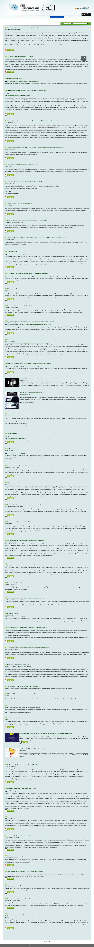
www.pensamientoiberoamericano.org (16, 791)
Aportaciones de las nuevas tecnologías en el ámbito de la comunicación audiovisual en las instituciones (29, 856)
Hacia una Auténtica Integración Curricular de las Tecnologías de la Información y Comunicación (28, 835)
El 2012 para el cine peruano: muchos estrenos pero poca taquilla (21, 693)
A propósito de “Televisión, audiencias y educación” (30, 392)
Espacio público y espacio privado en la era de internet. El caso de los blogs (23, 164)
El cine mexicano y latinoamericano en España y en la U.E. (19, 305)
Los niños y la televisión (12, 433)
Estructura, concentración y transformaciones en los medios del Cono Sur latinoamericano (26, 27)
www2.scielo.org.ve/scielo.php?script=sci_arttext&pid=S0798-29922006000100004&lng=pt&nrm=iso (29, 324)
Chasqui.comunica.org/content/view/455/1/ (17, 438)
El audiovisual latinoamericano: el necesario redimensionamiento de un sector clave (25, 181)
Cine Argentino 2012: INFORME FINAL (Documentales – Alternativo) (22, 686)
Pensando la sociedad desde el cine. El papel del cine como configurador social (24, 564)
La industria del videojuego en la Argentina (16, 718)
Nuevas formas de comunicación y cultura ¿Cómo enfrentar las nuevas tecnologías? (25, 871)
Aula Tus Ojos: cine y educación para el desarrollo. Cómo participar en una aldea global (26, 540)
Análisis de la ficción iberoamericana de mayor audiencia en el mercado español (24, 504)
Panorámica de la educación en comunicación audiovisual (19, 203)
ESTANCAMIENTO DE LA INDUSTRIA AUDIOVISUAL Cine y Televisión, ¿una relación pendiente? (29, 414)
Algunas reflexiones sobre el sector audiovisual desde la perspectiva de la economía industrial (27, 220)
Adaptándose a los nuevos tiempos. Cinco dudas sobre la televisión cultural (23, 885)
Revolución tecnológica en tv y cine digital (16, 448)
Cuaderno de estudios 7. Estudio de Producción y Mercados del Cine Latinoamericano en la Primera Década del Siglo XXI (45, 733)
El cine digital (10, 339)
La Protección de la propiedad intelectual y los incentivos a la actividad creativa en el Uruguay (27, 273)
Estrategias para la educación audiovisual (16, 582)
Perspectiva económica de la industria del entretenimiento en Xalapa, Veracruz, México (26, 598)
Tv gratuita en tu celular (12, 613)
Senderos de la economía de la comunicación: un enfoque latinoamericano (23, 898)
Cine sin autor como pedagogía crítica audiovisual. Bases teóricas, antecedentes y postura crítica (27, 521)
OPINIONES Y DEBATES (57, 16)
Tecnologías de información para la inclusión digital (18, 664)
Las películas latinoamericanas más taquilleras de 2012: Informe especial (35, 378)
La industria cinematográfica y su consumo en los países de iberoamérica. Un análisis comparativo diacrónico (30, 321)
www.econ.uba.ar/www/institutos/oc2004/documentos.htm (20, 95)
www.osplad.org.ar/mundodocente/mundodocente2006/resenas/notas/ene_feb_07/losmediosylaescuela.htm (44, 395)
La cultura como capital (12, 251)
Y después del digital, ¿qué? (13, 482)
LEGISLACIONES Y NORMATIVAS (21, 16)
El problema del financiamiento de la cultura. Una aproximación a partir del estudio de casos (27, 90)
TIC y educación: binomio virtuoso (14, 78)
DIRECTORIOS (68, 16)
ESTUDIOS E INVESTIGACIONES (40, 16)
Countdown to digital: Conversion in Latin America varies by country (34, 748)
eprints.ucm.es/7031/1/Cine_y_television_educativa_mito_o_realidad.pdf (23, 366)
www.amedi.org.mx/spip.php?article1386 (16, 616)
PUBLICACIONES (78, 16)
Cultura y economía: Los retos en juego (15, 288)
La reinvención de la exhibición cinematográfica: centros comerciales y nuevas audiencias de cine (28, 647)
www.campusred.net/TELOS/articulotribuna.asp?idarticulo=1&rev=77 (23, 81)
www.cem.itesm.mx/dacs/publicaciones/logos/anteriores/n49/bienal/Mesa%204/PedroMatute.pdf (28, 343)
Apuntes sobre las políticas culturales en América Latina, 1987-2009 (21, 788)
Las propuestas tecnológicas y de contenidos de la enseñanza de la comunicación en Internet (27, 627)
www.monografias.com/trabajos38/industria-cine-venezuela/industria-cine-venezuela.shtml (27, 919)
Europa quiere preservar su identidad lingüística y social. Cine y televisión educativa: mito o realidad (29, 363)
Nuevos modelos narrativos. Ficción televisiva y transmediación (20, 465)
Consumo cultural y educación (13, 817)
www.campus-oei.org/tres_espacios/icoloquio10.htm (19, 292)
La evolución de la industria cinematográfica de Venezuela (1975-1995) (22, 914)
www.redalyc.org (11, 768)
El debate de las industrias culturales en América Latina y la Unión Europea (23, 764)
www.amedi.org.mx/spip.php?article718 (16, 453)
